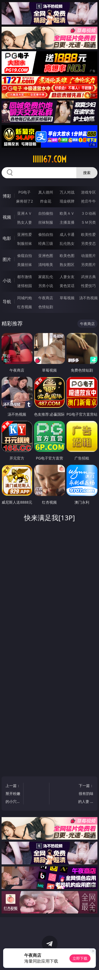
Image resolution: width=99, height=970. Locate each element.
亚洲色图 (45, 255)
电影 (7, 238)
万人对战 (67, 192)
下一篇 (85, 794)
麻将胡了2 (24, 201)
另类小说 (45, 285)
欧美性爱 (88, 234)
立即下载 (80, 958)
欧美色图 (67, 255)
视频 (7, 217)
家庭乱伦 (45, 276)
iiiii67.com (49, 159)
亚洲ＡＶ (24, 213)
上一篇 (13, 794)
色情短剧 (45, 306)
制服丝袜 (24, 243)
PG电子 (24, 192)
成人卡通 (67, 234)
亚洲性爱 (24, 234)
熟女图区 (67, 264)
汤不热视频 (88, 297)
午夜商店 (45, 297)
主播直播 (67, 222)
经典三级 (45, 243)
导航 (7, 301)
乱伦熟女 (67, 243)
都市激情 (24, 276)
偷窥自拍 (24, 255)
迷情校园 (24, 285)
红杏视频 (24, 306)
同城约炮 (24, 297)
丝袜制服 (45, 222)
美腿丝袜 (24, 264)
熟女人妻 (24, 222)
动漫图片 (88, 255)
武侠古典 (88, 276)
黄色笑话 (67, 285)
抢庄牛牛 (88, 201)
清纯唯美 (45, 264)
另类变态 (88, 243)
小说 (7, 280)
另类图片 (88, 264)
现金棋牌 (67, 201)
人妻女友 (67, 276)
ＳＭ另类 (88, 222)
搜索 (87, 172)
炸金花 (45, 201)
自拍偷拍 (45, 213)
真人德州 (45, 192)
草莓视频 (67, 297)
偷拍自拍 (45, 234)
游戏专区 (88, 192)
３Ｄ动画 (88, 213)
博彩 (7, 196)
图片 (7, 259)
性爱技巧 (88, 285)
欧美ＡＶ (67, 213)
